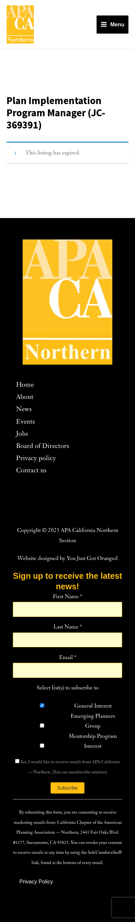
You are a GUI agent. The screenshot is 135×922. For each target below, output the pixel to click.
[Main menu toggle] (112, 24)
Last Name (68, 627)
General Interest (93, 706)
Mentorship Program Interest (93, 741)
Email (67, 657)
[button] (36, 881)
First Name (67, 597)
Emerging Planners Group (93, 721)
